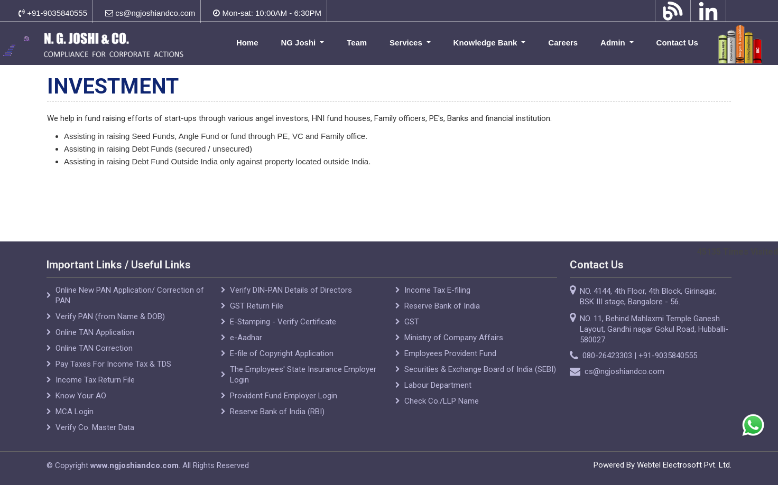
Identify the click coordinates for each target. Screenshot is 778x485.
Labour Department (437, 385)
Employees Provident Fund (450, 353)
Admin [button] (613, 42)
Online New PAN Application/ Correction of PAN (129, 295)
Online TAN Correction (94, 348)
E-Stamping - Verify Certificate (283, 322)
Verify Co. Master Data (94, 427)
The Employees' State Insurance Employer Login (303, 375)
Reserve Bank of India (442, 306)
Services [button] (407, 42)
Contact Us (677, 42)
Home (247, 42)
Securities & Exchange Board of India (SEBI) (480, 369)
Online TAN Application (94, 332)
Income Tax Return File (95, 380)
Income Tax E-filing (437, 290)
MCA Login (74, 411)
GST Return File (256, 306)
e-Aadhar (246, 337)
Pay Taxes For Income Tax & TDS (113, 364)
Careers (563, 42)
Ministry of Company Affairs (453, 337)
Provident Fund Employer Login (283, 395)
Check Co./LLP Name (441, 401)
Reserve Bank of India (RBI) (277, 411)
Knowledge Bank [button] (486, 42)
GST (411, 322)
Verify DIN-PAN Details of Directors (291, 290)
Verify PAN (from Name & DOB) (110, 316)
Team (357, 42)
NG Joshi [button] (299, 42)
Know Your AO (80, 395)
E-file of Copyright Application (282, 353)
